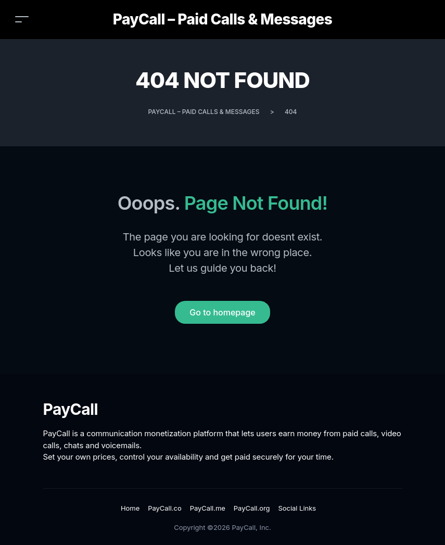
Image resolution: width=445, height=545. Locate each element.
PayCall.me (207, 508)
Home (130, 508)
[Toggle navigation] (21, 19)
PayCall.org (252, 508)
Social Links (297, 508)
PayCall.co (164, 508)
